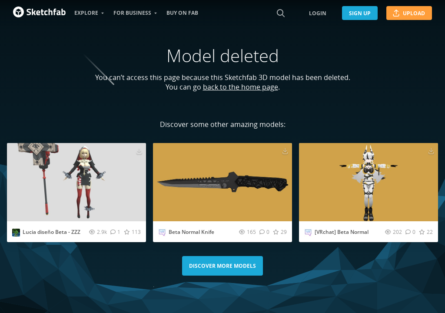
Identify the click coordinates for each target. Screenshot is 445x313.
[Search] (281, 13)
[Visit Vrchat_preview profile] (162, 232)
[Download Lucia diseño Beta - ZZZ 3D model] (139, 150)
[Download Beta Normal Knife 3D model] (285, 150)
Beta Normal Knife (191, 232)
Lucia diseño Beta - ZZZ (51, 232)
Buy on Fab (182, 13)
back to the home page (240, 87)
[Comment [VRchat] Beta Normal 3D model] (410, 232)
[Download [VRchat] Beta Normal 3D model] (431, 150)
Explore (86, 13)
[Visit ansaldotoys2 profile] (16, 232)
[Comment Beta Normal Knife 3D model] (264, 232)
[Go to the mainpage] (39, 13)
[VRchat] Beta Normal (342, 232)
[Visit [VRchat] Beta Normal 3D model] (368, 182)
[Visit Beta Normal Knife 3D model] (222, 182)
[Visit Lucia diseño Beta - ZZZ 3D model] (76, 182)
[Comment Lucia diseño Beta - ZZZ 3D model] (115, 232)
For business (132, 13)
